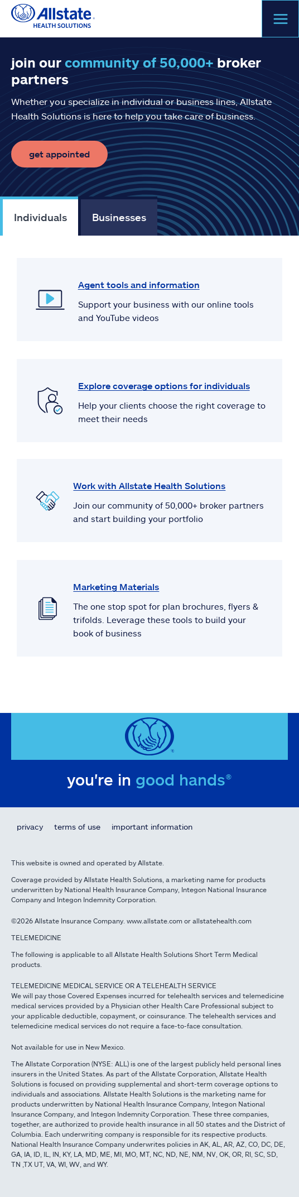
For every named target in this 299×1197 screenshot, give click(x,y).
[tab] (39, 216)
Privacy (30, 826)
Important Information (152, 826)
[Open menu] (280, 18)
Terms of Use (77, 826)
